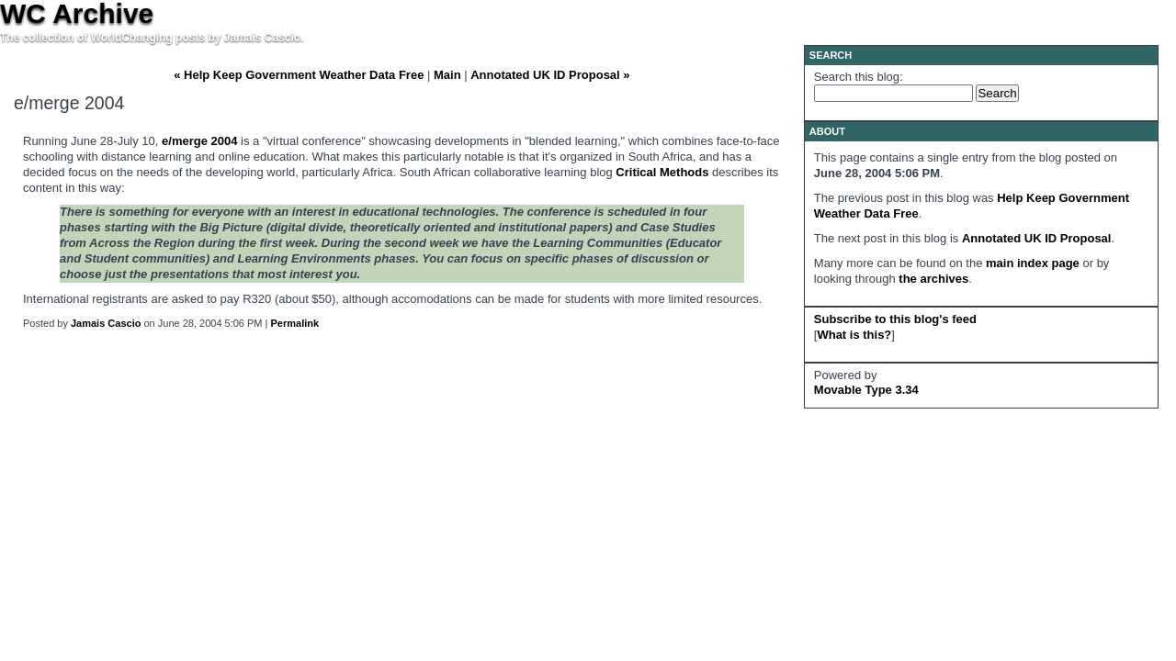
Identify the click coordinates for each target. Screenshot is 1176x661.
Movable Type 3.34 (866, 390)
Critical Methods (662, 172)
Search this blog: (858, 77)
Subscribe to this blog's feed (895, 319)
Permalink (295, 323)
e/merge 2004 (199, 141)
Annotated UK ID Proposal (1037, 238)
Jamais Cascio (106, 323)
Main (447, 75)
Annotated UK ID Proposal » (549, 75)
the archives (933, 279)
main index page (1033, 263)
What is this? (854, 335)
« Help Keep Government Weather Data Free (299, 75)
